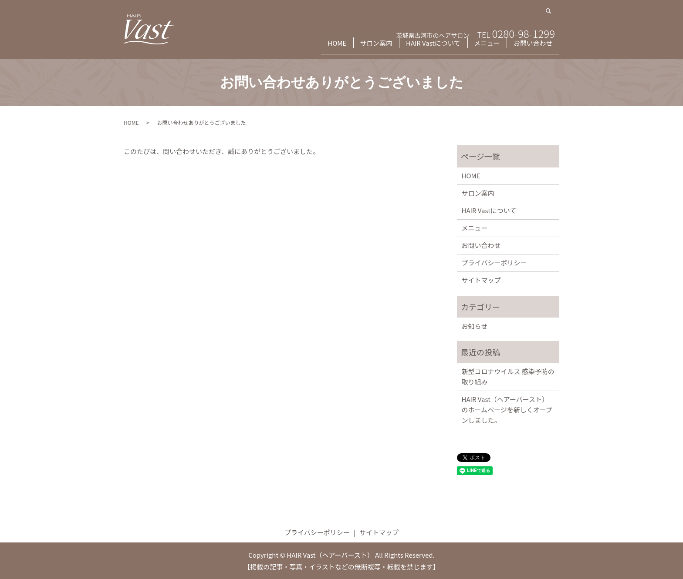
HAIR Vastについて (427, 47)
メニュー (483, 47)
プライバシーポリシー (494, 262)
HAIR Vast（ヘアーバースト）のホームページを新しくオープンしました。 (507, 410)
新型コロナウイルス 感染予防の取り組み (508, 376)
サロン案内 (368, 47)
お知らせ (475, 326)
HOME (325, 47)
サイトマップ (481, 279)
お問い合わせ (532, 47)
